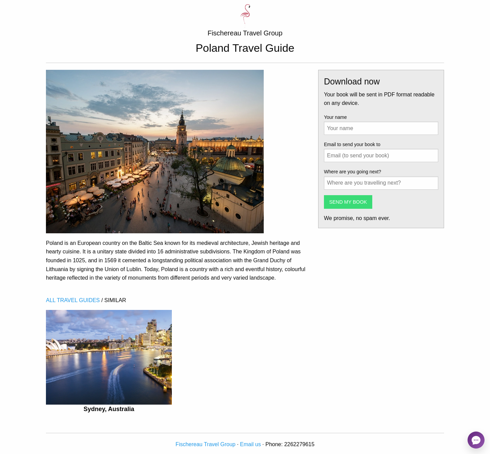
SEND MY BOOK (348, 202)
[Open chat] (476, 440)
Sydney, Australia (108, 409)
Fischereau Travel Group (205, 444)
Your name (335, 117)
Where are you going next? (352, 171)
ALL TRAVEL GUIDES (73, 300)
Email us (250, 444)
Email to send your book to (352, 144)
